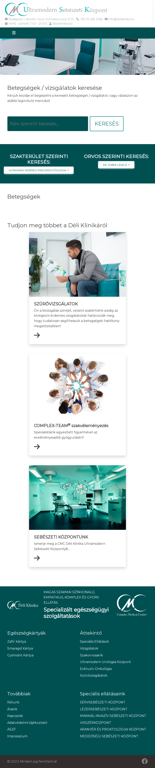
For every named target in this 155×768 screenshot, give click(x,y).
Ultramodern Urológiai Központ (105, 662)
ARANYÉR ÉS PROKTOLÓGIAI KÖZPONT (113, 729)
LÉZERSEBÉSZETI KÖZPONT (103, 709)
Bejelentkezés (60, 23)
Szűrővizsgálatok (93, 676)
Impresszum (17, 736)
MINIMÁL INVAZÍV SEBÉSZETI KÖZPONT (113, 716)
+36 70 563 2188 (89, 19)
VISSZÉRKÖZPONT (95, 723)
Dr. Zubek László (115, 164)
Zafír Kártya (16, 642)
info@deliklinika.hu (119, 19)
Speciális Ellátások (94, 642)
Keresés (107, 124)
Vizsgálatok (89, 648)
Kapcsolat (15, 716)
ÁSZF (11, 729)
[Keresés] (47, 123)
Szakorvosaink (91, 655)
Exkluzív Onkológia (96, 669)
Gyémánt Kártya (20, 655)
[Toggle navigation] (17, 33)
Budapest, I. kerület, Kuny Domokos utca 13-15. (39, 19)
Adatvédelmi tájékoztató (27, 723)
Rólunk (13, 702)
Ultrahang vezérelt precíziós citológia (38, 170)
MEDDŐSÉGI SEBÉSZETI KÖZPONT (109, 736)
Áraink (12, 709)
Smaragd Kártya (20, 648)
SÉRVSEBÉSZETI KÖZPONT (102, 702)
